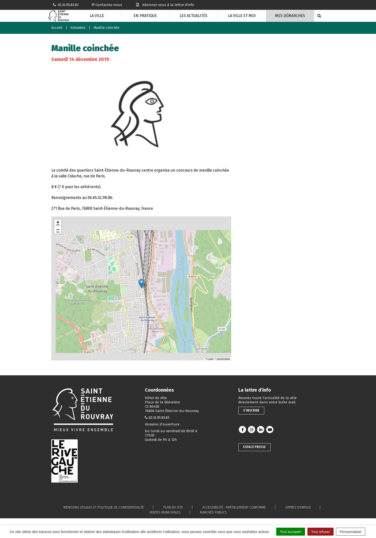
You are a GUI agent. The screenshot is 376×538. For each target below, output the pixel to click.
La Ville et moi (242, 15)
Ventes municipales (165, 512)
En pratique (145, 15)
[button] (141, 283)
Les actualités (193, 15)
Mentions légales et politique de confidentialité (104, 507)
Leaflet (209, 359)
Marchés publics (213, 512)
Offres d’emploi (298, 507)
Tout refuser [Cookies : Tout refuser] (320, 532)
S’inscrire (251, 410)
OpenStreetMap (223, 359)
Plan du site (173, 507)
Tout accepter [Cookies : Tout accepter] (290, 532)
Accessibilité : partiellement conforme (234, 507)
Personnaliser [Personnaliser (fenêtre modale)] (351, 532)
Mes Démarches (290, 15)
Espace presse (254, 447)
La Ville (97, 15)
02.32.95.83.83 (159, 417)
